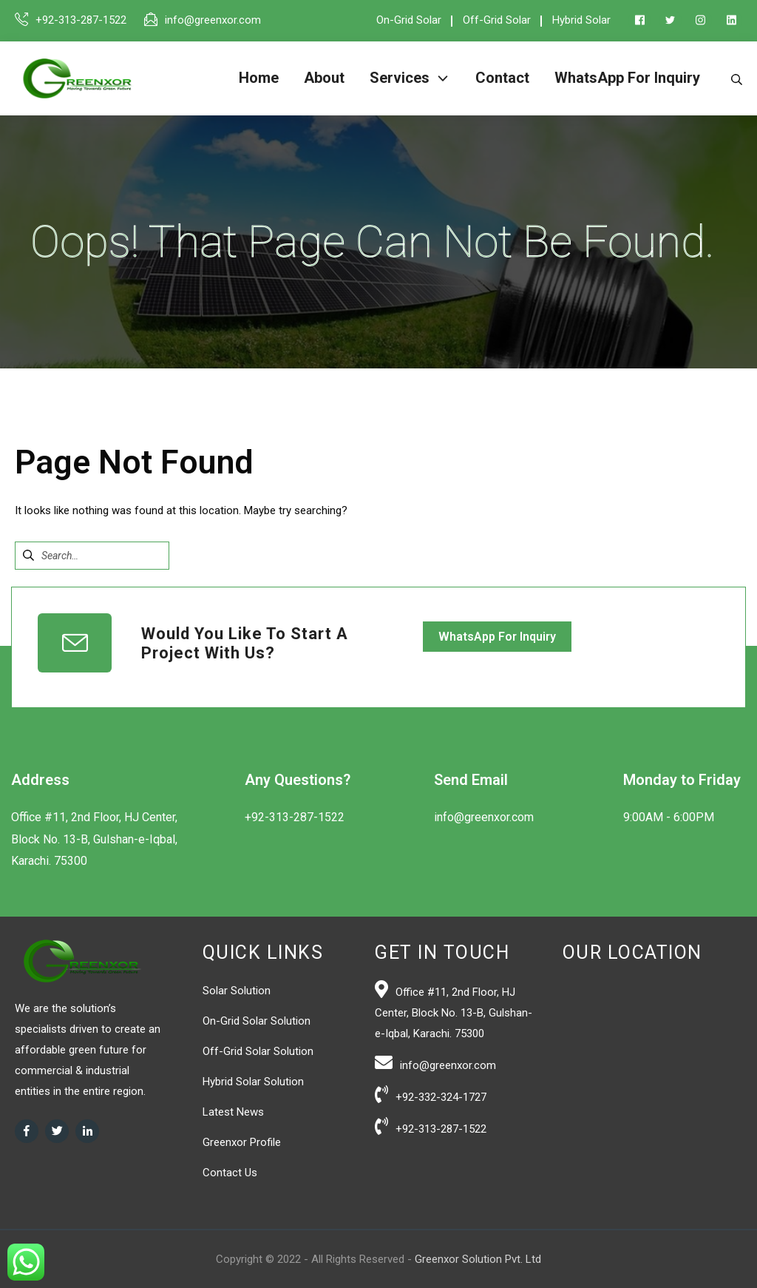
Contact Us (230, 1172)
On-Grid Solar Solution (256, 1021)
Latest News (233, 1112)
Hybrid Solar (581, 20)
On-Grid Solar (408, 20)
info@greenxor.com (213, 20)
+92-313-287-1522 (80, 20)
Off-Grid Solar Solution (258, 1051)
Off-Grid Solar (497, 20)
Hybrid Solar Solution (253, 1081)
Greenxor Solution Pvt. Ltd (478, 1259)
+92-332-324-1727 (441, 1097)
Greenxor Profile (242, 1142)
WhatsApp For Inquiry (497, 637)
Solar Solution (237, 990)
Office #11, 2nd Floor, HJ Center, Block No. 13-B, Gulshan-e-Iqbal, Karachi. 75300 (453, 1012)
